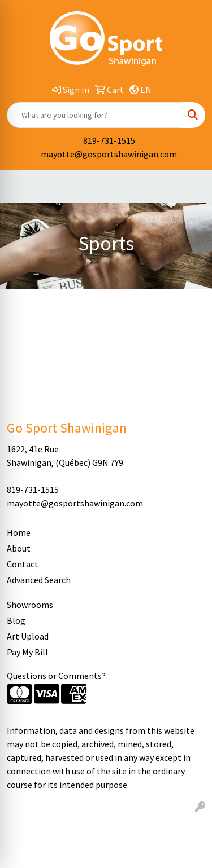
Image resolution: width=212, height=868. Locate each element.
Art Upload (28, 636)
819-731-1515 (109, 140)
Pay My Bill (27, 652)
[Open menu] (189, 186)
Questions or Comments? (56, 675)
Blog (16, 620)
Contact (22, 564)
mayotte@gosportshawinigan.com (109, 154)
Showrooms (30, 604)
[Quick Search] (94, 115)
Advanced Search (39, 579)
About (19, 548)
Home (19, 532)
